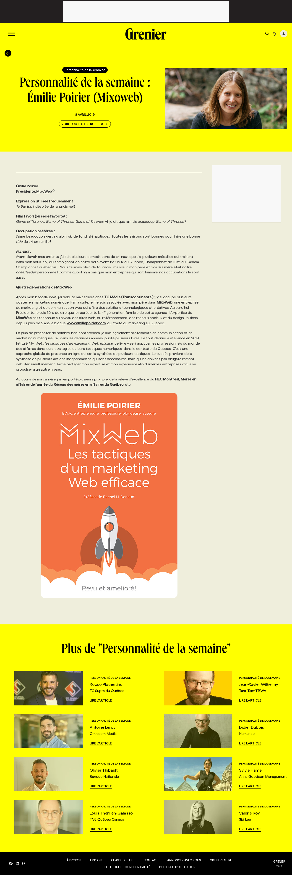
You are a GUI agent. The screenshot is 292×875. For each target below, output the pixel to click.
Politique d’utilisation (177, 867)
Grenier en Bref (221, 860)
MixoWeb (45, 191)
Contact (150, 860)
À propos (74, 860)
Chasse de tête (122, 860)
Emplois (96, 860)
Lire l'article (101, 700)
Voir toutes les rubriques (84, 124)
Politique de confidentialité (127, 867)
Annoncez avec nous (184, 860)
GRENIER (279, 861)
